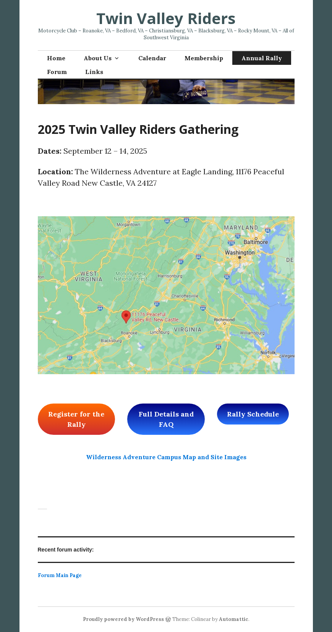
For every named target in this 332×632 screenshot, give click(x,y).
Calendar (152, 58)
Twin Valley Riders (166, 18)
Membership (204, 58)
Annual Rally (261, 58)
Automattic (233, 619)
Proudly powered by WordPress (123, 619)
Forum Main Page (60, 575)
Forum (57, 72)
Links (94, 72)
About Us (98, 58)
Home (56, 58)
